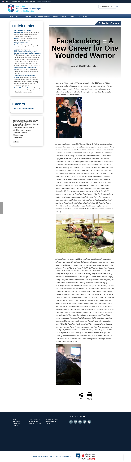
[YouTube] (75, 422)
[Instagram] (84, 422)
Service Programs (60, 16)
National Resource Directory (23, 88)
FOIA (14, 419)
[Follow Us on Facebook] (71, 422)
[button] (44, 2)
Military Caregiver (21, 132)
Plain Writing (17, 421)
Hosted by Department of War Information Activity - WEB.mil (52, 456)
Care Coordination (42, 16)
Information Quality (52, 419)
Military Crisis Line (35, 423)
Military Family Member (23, 130)
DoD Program (19, 135)
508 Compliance (34, 419)
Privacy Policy (33, 421)
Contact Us (83, 16)
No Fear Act (16, 423)
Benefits (28, 16)
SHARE (81, 395)
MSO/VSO (18, 138)
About (19, 16)
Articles (16, 39)
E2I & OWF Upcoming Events (24, 108)
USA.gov (15, 425)
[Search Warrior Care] (107, 7)
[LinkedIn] (80, 422)
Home (11, 16)
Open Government (51, 421)
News (73, 16)
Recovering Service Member (24, 127)
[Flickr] (89, 422)
